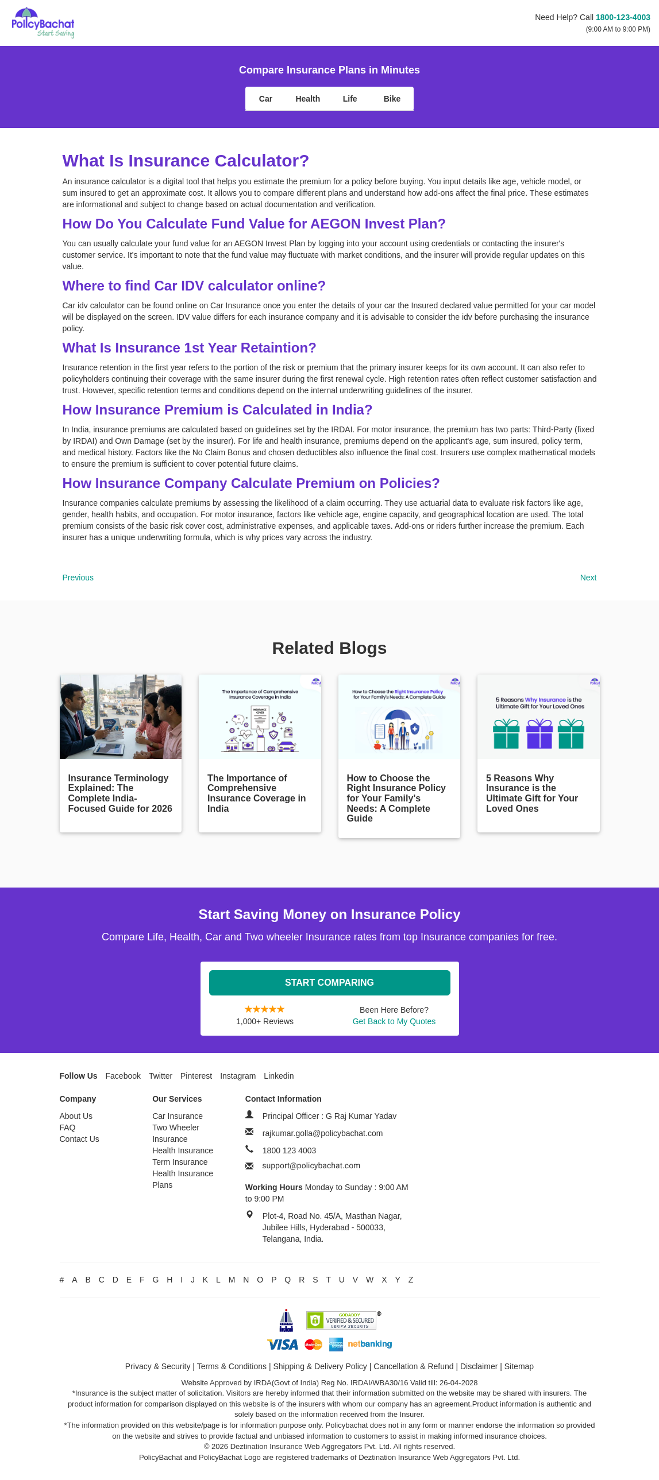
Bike (392, 98)
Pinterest (196, 1075)
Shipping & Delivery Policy (320, 1366)
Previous (78, 577)
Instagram (238, 1075)
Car (265, 98)
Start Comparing (329, 982)
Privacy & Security (158, 1366)
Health (307, 98)
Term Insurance (179, 1162)
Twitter (160, 1075)
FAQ (68, 1127)
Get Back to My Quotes (394, 1021)
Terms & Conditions (232, 1366)
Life (350, 98)
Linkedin (279, 1075)
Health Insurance (182, 1150)
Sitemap (519, 1366)
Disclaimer (479, 1366)
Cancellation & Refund (413, 1366)
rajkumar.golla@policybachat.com (323, 1133)
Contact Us (79, 1139)
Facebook (123, 1075)
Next (588, 577)
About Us (76, 1116)
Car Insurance (177, 1116)
